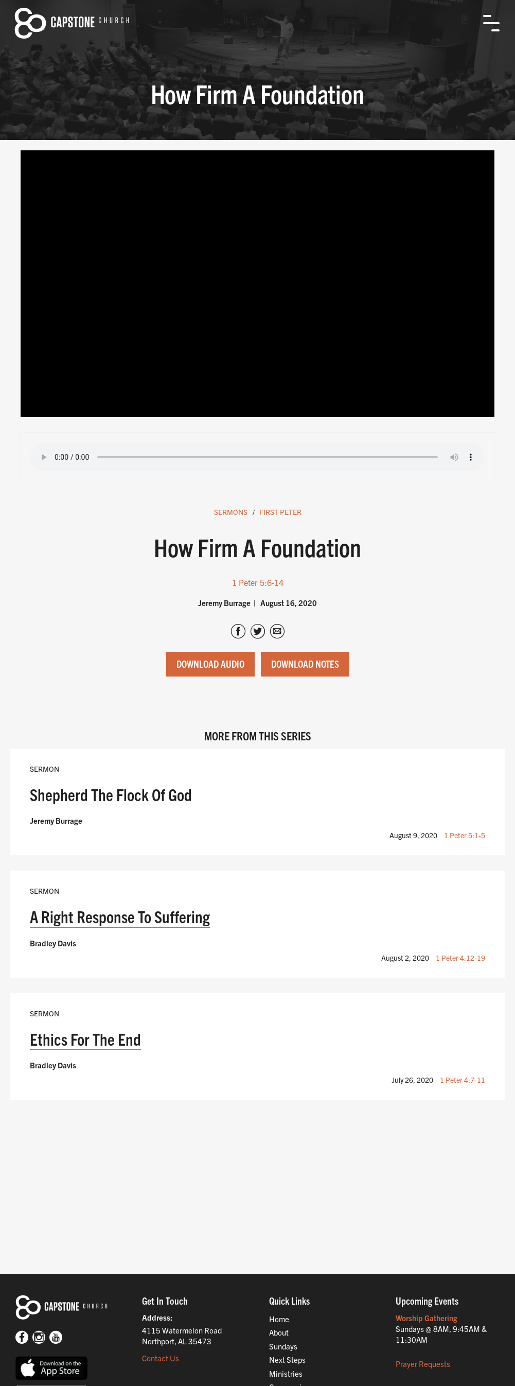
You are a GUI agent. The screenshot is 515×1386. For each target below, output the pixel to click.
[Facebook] (21, 1338)
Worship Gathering (426, 1318)
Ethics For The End (85, 1039)
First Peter (280, 511)
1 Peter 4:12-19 (460, 957)
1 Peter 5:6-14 (257, 582)
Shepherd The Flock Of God (111, 794)
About (279, 1332)
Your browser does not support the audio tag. (257, 457)
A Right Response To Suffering (120, 916)
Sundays (283, 1346)
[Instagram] (38, 1338)
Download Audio (210, 663)
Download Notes (305, 663)
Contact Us (160, 1358)
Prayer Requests (423, 1363)
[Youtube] (55, 1338)
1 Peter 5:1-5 (464, 835)
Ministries (286, 1373)
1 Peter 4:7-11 (462, 1079)
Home (279, 1319)
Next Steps (287, 1359)
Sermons (230, 511)
